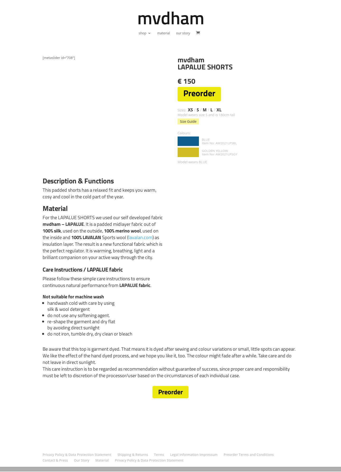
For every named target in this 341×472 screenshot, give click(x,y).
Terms (159, 455)
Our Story (81, 461)
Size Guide (188, 122)
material (163, 33)
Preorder (170, 393)
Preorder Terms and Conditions (249, 455)
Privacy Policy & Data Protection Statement (77, 455)
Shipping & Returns (132, 455)
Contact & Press (55, 461)
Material (102, 461)
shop (142, 33)
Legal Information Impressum (193, 455)
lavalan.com (140, 237)
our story (183, 33)
